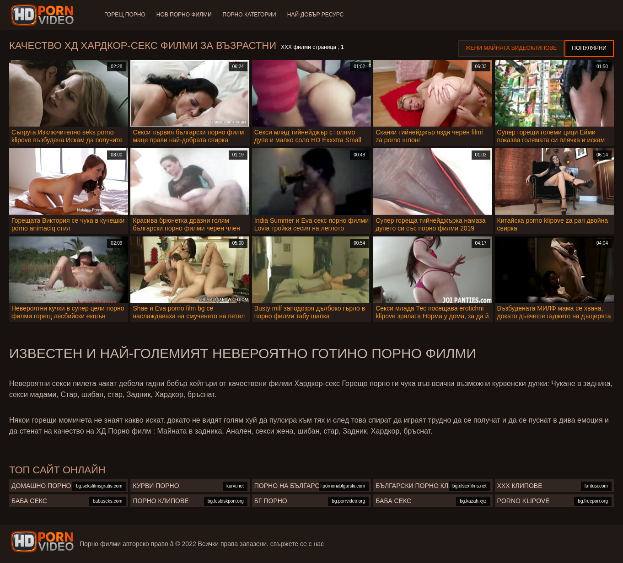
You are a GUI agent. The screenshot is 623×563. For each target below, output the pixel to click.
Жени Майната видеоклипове (511, 48)
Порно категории (249, 14)
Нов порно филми (184, 14)
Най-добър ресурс (315, 14)
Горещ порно (124, 14)
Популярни (589, 48)
